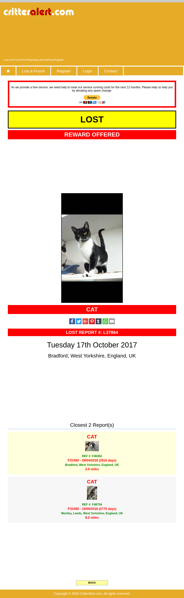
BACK (92, 582)
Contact (110, 71)
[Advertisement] (143, 32)
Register (64, 71)
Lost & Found (33, 71)
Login (87, 71)
